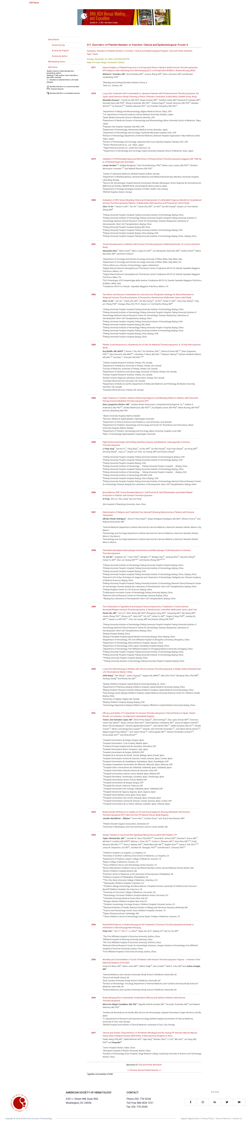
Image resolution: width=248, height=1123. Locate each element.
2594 (93, 924)
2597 (93, 1033)
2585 (93, 442)
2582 (93, 294)
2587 (93, 512)
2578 (93, 93)
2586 (93, 492)
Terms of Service (223, 1118)
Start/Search (53, 39)
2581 (93, 244)
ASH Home (34, 3)
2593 (93, 835)
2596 (93, 997)
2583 (93, 344)
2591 (93, 713)
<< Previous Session (136, 1070)
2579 (93, 159)
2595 (93, 959)
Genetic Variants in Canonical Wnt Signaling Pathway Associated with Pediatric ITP (140, 835)
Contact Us (237, 1118)
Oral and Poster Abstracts (150, 1065)
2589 (93, 606)
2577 (93, 67)
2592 (93, 812)
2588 (93, 550)
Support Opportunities (190, 1118)
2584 (93, 398)
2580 (93, 200)
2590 (93, 669)
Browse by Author (59, 56)
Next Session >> (154, 1070)
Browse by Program (60, 51)
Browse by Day (58, 45)
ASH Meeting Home (56, 62)
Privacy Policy (208, 1118)
